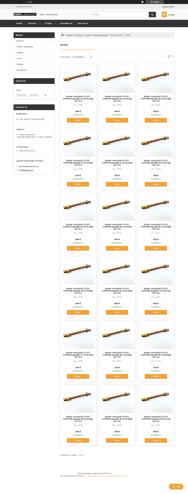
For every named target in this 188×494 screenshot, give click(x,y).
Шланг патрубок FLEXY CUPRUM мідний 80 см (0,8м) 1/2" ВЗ (117, 354)
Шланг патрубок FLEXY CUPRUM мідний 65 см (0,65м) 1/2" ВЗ (117, 290)
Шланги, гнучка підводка (96, 35)
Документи (66, 23)
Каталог (32, 23)
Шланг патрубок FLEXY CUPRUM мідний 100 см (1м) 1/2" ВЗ (155, 419)
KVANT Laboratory (24, 47)
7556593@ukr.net (26, 170)
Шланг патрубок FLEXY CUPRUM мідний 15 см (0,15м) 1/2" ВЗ (78, 98)
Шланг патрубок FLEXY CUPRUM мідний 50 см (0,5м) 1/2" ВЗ (117, 226)
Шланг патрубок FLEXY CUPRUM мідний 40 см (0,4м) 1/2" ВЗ (156, 162)
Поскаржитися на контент (95, 476)
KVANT (19, 23)
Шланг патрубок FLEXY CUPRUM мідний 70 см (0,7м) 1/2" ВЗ (156, 290)
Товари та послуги (74, 35)
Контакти (82, 23)
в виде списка (173, 57)
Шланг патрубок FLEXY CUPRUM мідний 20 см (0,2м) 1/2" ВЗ (117, 98)
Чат (176, 486)
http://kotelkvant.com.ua (29, 166)
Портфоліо (21, 70)
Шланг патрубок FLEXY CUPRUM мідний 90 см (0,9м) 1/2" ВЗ (78, 419)
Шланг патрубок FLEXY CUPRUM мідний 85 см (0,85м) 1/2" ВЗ (156, 354)
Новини (19, 52)
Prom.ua (107, 473)
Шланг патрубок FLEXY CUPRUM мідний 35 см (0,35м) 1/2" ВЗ (117, 162)
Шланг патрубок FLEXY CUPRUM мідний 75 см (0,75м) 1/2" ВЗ (78, 354)
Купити (78, 120)
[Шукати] (152, 14)
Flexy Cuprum (116, 35)
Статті (19, 58)
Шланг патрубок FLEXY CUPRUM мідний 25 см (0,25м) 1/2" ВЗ (156, 98)
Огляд (48, 23)
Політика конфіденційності (117, 476)
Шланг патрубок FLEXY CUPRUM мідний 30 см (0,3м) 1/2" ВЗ (78, 162)
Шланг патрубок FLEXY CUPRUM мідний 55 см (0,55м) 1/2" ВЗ (156, 226)
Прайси (19, 64)
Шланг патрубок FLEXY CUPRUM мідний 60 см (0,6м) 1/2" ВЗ (78, 290)
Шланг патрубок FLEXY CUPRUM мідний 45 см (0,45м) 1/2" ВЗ (78, 226)
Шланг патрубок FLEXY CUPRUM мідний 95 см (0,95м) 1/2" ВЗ (117, 419)
